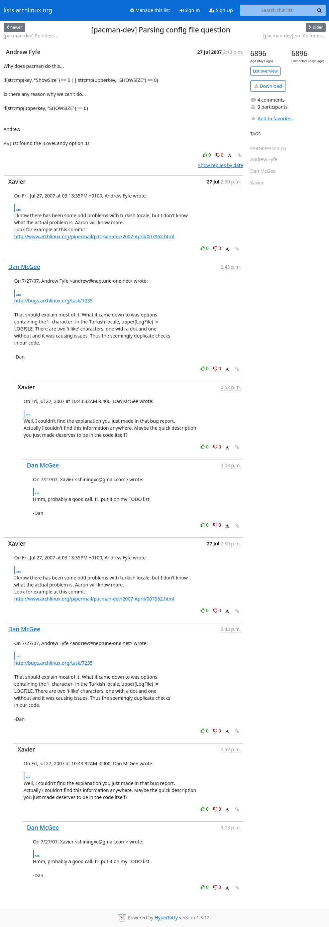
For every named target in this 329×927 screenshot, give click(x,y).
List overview (265, 71)
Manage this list (150, 10)
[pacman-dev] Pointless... (31, 35)
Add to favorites (271, 118)
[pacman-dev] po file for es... (294, 35)
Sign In (190, 10)
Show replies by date (220, 165)
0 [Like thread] (207, 155)
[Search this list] (277, 10)
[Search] (320, 10)
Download (268, 86)
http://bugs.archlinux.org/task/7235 (53, 300)
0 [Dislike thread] (220, 155)
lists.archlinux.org (28, 10)
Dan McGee (24, 267)
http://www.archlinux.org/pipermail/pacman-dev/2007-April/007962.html (94, 236)
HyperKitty (166, 917)
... (18, 208)
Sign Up (221, 10)
